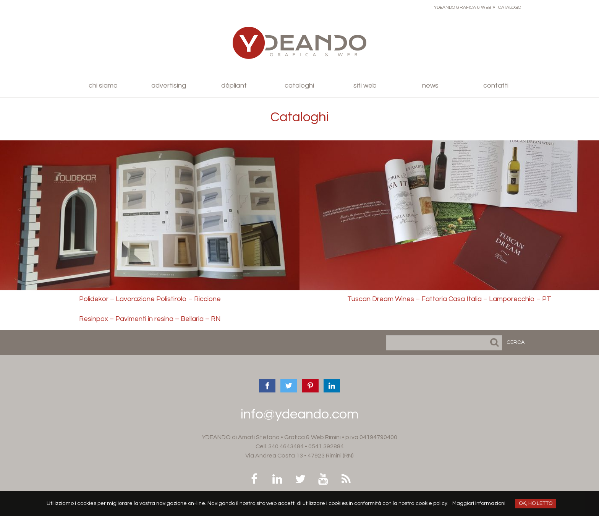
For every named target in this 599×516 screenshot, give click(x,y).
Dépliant (234, 85)
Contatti (495, 85)
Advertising (168, 85)
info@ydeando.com (300, 414)
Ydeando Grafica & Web (462, 7)
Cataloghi (299, 85)
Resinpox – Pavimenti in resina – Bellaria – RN (150, 318)
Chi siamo (103, 85)
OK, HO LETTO (535, 503)
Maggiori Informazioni (478, 503)
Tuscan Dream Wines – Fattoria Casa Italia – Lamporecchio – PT (449, 299)
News (430, 85)
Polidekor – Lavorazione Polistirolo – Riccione (150, 299)
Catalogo (509, 7)
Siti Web (365, 85)
